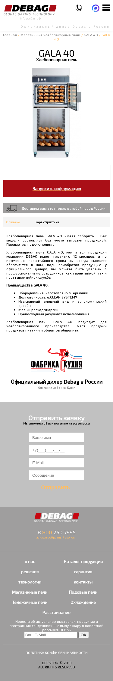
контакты (83, 581)
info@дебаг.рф (30, 18)
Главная (10, 35)
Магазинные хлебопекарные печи (50, 35)
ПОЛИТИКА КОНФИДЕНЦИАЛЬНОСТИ (57, 652)
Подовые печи (83, 592)
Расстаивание (56, 612)
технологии (29, 581)
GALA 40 (91, 35)
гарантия (83, 571)
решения (30, 571)
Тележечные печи (29, 602)
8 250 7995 (57, 532)
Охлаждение (83, 602)
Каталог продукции (83, 561)
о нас (30, 561)
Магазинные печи (29, 592)
